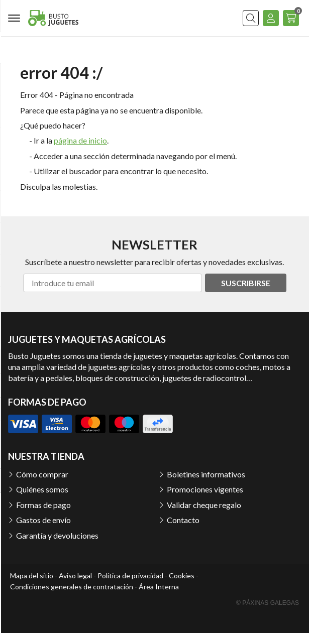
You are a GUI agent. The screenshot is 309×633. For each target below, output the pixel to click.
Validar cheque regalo (204, 505)
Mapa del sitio (31, 575)
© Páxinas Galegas (267, 602)
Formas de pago (43, 505)
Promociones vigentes (205, 489)
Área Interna (159, 586)
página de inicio (80, 140)
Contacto (183, 520)
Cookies (181, 575)
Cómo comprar (42, 474)
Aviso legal (75, 575)
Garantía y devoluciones (57, 535)
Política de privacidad (130, 575)
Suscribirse (245, 283)
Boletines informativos (206, 474)
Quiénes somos (42, 489)
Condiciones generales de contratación (71, 586)
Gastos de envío (43, 520)
